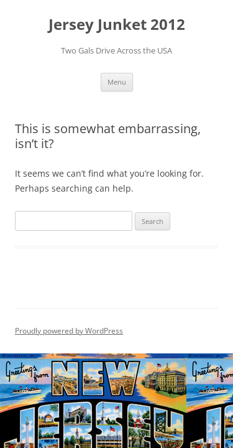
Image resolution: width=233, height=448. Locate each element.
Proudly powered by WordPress (69, 330)
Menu (116, 81)
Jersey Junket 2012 (116, 24)
